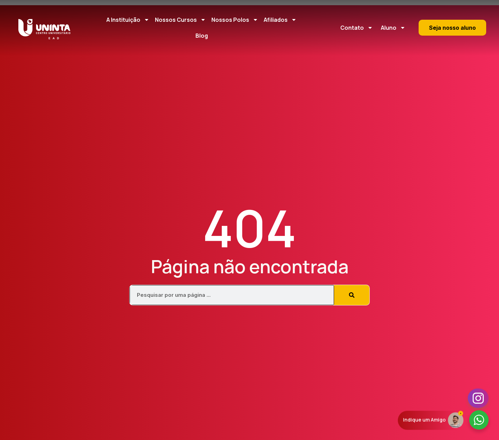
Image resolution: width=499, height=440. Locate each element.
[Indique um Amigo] (455, 420)
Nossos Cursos (180, 19)
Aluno (393, 27)
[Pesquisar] (351, 295)
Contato (356, 27)
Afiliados (280, 19)
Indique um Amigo (424, 420)
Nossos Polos (234, 19)
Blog (201, 35)
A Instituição (127, 19)
